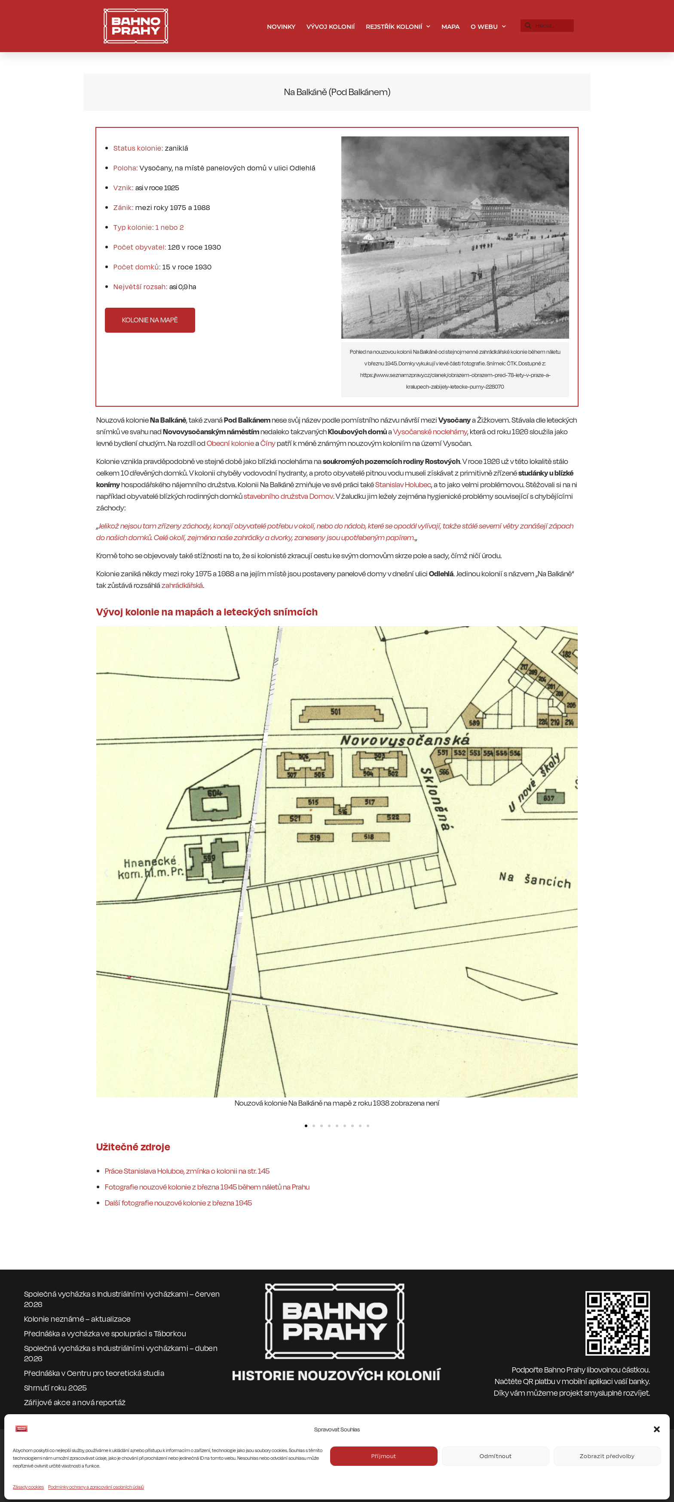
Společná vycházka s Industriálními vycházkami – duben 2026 (121, 1353)
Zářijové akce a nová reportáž (75, 1402)
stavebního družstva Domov (288, 496)
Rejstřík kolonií (398, 26)
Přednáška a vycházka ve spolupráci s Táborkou (105, 1333)
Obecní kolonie (230, 443)
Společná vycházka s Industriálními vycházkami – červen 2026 (122, 1299)
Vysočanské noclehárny (430, 431)
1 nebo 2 (170, 228)
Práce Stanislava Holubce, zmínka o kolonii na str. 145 (187, 1171)
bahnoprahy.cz (238, 1446)
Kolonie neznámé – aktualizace (77, 1319)
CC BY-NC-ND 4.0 (294, 1459)
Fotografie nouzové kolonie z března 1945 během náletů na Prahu (207, 1187)
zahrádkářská (182, 585)
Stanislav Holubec (403, 484)
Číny (268, 443)
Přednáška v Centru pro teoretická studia (94, 1373)
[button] (106, 873)
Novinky (281, 27)
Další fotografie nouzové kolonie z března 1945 (178, 1203)
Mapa (450, 27)
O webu (488, 26)
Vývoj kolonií (330, 27)
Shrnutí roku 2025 (55, 1388)
